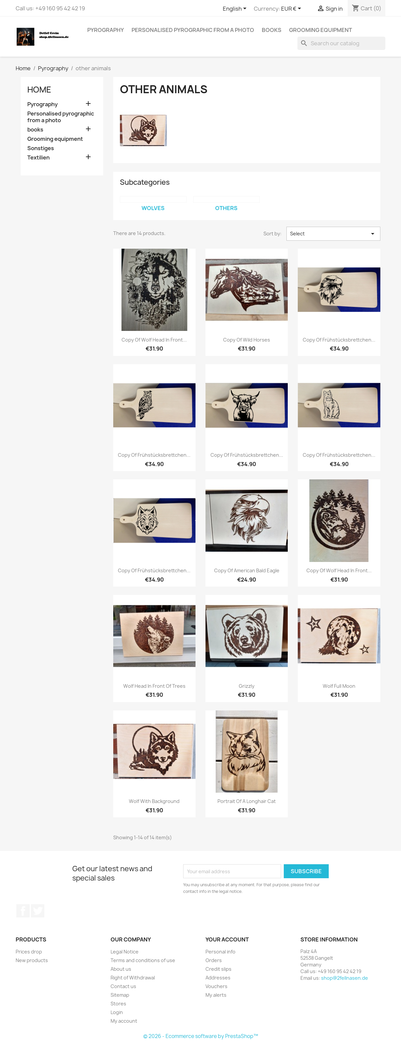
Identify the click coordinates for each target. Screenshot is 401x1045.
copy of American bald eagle (246, 570)
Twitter (37, 910)
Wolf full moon (339, 686)
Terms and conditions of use (143, 960)
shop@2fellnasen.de (344, 978)
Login (117, 1012)
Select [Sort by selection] (333, 234)
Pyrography (105, 30)
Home (39, 89)
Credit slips (218, 969)
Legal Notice (125, 951)
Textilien (38, 157)
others (226, 208)
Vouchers (216, 986)
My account (124, 1021)
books (271, 30)
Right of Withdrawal (133, 977)
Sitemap (120, 995)
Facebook (23, 910)
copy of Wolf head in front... (154, 340)
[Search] (341, 43)
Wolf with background (154, 801)
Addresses (217, 977)
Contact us (123, 986)
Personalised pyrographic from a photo (193, 30)
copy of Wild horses (246, 340)
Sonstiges (40, 148)
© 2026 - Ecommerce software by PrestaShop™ (200, 1036)
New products (32, 960)
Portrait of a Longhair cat (246, 801)
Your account (227, 939)
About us (121, 969)
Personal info (220, 951)
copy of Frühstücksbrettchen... (339, 340)
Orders (213, 960)
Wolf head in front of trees (154, 686)
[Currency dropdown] (292, 9)
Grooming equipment (320, 30)
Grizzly (246, 686)
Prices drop (29, 951)
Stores (118, 1003)
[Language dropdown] (236, 9)
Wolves (153, 208)
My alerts (215, 995)
